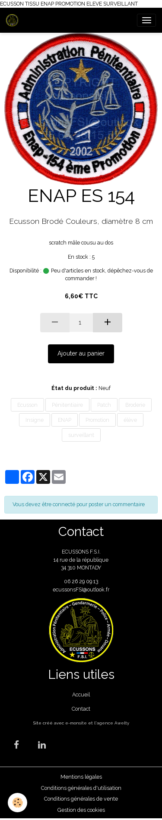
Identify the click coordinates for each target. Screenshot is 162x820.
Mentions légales (81, 777)
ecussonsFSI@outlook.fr (81, 589)
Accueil (81, 694)
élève (130, 420)
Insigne (34, 420)
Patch (104, 405)
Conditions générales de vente (81, 798)
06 (68, 581)
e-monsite (76, 723)
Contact (81, 709)
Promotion (97, 420)
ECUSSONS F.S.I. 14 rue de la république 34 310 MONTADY (81, 559)
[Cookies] (17, 802)
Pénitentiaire (67, 405)
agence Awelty (113, 723)
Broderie (135, 405)
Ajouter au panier (81, 353)
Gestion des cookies (81, 810)
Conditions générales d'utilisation (81, 788)
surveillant (81, 435)
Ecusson (27, 405)
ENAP (64, 420)
